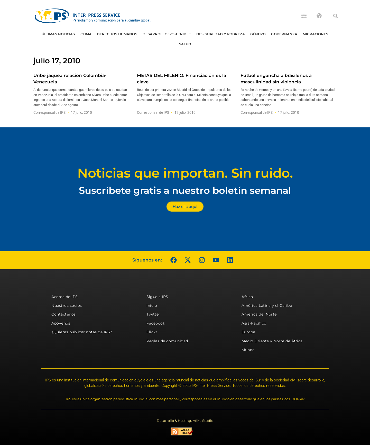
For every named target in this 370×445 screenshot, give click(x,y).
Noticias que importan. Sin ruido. (185, 173)
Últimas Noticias (58, 34)
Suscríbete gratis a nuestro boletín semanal (185, 190)
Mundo (248, 349)
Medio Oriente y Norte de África (272, 341)
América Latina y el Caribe (267, 305)
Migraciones (315, 34)
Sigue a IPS (157, 296)
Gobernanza (284, 34)
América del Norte (259, 314)
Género (258, 34)
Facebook (155, 323)
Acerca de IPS (64, 296)
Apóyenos (60, 323)
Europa (248, 332)
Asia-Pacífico (254, 323)
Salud (185, 44)
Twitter (153, 314)
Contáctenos (63, 314)
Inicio (151, 305)
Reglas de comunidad (167, 341)
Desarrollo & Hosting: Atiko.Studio (185, 420)
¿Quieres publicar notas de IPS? (81, 332)
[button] (335, 16)
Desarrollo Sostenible (167, 34)
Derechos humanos (117, 34)
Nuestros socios (66, 305)
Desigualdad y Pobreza (220, 34)
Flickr (151, 332)
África (247, 296)
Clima (86, 34)
